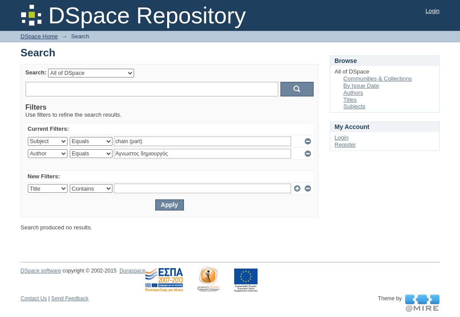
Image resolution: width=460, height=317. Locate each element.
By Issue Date (361, 85)
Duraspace (132, 271)
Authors (353, 92)
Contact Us (34, 298)
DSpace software (41, 271)
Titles (350, 99)
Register (345, 144)
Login (433, 10)
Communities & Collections (378, 78)
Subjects (355, 106)
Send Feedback (70, 298)
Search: (36, 72)
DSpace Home (39, 36)
